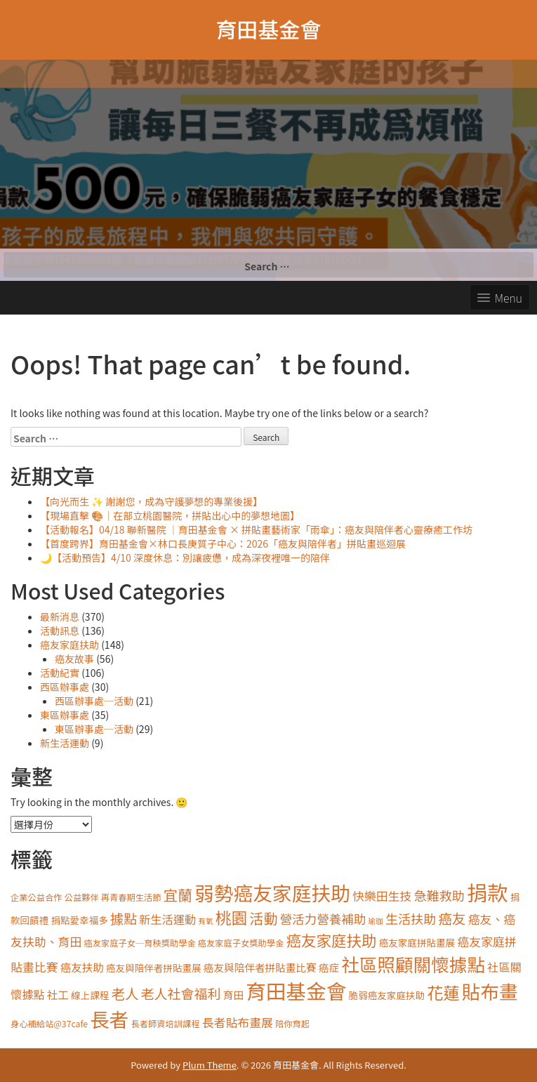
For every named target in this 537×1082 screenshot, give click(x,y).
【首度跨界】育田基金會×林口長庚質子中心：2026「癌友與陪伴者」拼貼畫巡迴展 (223, 543)
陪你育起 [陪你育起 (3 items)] (292, 1023)
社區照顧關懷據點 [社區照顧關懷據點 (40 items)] (413, 964)
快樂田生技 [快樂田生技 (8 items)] (381, 895)
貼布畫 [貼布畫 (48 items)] (490, 991)
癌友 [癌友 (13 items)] (451, 918)
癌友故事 (74, 659)
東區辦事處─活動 (94, 729)
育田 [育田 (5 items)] (233, 994)
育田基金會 (268, 28)
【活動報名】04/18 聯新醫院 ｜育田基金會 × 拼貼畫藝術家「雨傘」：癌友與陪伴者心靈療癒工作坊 (256, 529)
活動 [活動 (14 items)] (264, 918)
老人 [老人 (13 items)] (124, 993)
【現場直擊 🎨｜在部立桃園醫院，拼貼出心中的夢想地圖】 (170, 515)
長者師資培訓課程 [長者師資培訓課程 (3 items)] (165, 1023)
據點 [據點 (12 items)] (123, 918)
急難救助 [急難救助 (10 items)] (439, 895)
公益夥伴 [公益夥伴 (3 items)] (82, 897)
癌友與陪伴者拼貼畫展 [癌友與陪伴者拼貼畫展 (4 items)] (153, 968)
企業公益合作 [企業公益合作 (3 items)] (36, 897)
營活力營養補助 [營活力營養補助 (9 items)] (323, 919)
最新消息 (59, 616)
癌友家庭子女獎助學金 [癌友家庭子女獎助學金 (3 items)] (241, 943)
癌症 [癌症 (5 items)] (329, 967)
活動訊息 (59, 631)
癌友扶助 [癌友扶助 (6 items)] (82, 967)
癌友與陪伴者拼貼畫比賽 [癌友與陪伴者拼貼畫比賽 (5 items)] (260, 967)
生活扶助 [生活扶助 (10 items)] (410, 918)
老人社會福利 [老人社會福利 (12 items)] (181, 993)
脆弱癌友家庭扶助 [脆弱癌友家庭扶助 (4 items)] (387, 995)
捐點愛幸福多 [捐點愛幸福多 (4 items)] (79, 920)
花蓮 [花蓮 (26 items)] (443, 992)
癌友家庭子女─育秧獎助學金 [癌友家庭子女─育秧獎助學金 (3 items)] (139, 943)
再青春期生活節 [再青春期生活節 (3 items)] (131, 897)
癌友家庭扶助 (69, 645)
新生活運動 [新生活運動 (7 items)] (167, 919)
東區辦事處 (64, 715)
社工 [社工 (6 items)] (58, 994)
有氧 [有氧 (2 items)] (205, 921)
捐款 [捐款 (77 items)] (487, 891)
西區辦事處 (64, 687)
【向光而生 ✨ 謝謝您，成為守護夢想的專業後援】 (151, 501)
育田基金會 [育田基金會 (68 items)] (296, 990)
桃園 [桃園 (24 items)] (232, 917)
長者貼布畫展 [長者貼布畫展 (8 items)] (237, 1022)
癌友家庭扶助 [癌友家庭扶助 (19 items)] (331, 940)
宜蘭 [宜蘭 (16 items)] (178, 894)
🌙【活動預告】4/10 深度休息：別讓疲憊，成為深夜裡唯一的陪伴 (185, 557)
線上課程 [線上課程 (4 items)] (90, 995)
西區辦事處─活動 (94, 701)
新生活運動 (64, 743)
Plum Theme (210, 1064)
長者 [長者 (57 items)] (109, 1019)
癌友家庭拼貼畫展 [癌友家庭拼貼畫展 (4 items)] (417, 942)
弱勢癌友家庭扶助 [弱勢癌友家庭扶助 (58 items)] (272, 892)
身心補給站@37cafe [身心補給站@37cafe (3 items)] (49, 1023)
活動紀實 (59, 673)
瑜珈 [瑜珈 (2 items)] (376, 921)
